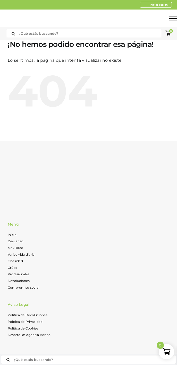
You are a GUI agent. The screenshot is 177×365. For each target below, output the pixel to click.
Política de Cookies (23, 328)
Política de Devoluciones (27, 315)
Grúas (12, 268)
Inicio (12, 235)
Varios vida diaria (21, 254)
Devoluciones (19, 281)
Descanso (15, 241)
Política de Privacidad (25, 322)
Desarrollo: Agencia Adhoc (29, 335)
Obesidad (15, 261)
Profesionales (18, 274)
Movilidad (15, 248)
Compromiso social (23, 287)
